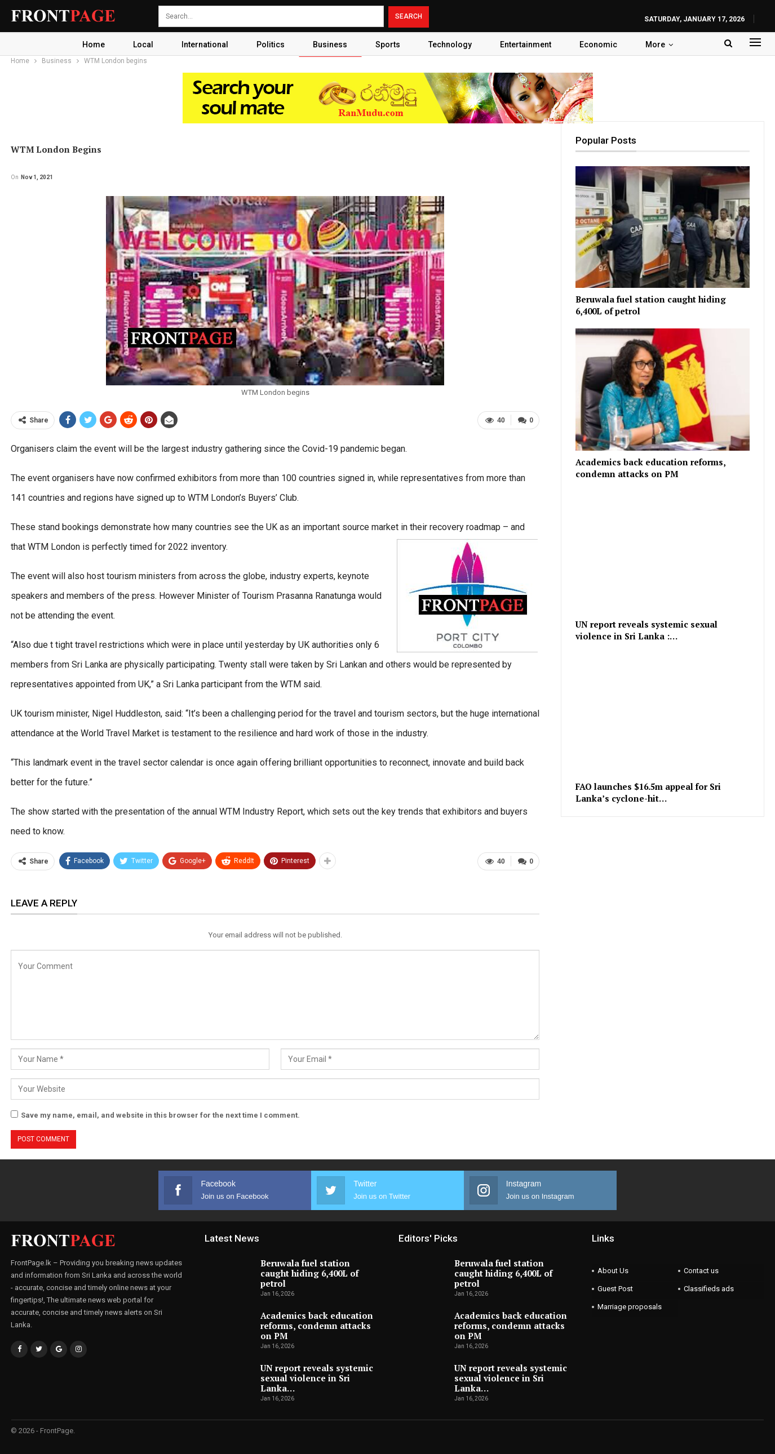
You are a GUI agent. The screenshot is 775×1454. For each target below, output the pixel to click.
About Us (612, 1270)
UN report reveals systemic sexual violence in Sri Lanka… (316, 1378)
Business (329, 44)
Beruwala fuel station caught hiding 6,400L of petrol (309, 1273)
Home (86, 44)
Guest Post (615, 1288)
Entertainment (530, 44)
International (201, 44)
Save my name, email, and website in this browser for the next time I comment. (160, 1115)
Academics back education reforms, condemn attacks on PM (316, 1325)
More (663, 44)
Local (137, 44)
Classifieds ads (709, 1288)
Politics (268, 44)
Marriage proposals (629, 1306)
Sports (389, 44)
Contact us (701, 1270)
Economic (604, 44)
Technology (453, 44)
